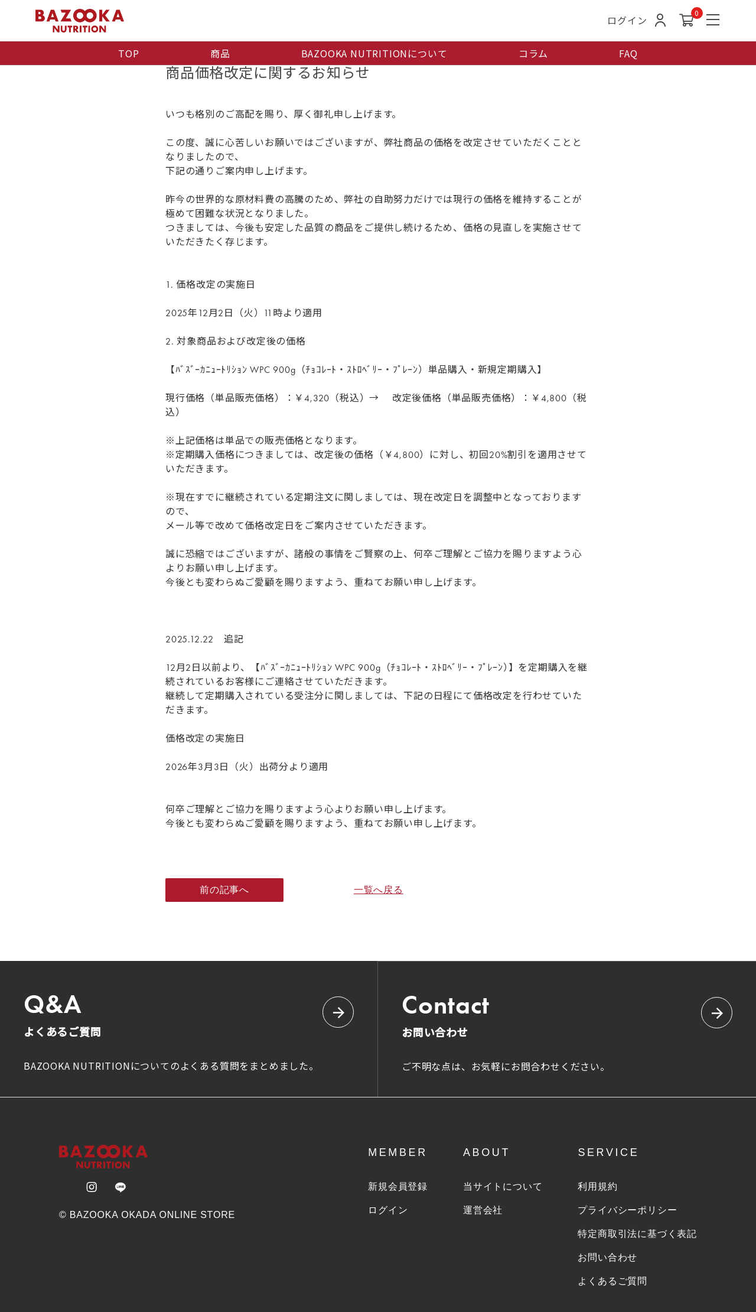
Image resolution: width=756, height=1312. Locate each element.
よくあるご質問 (612, 1281)
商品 (220, 53)
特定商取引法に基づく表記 (637, 1234)
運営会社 (483, 1210)
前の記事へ (224, 890)
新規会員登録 (398, 1186)
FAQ (628, 53)
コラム (533, 53)
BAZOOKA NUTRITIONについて (374, 53)
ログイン (388, 1210)
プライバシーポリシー (627, 1210)
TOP (128, 53)
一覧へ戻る (378, 890)
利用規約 (597, 1186)
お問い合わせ (607, 1257)
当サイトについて (502, 1186)
